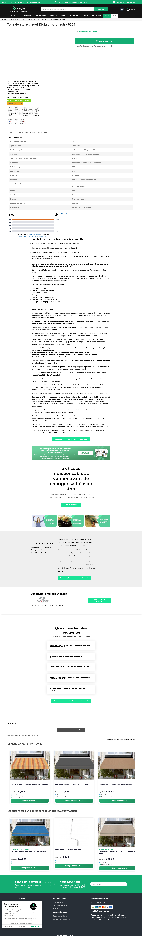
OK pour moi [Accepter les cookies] (35, 926)
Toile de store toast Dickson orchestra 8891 (115, 784)
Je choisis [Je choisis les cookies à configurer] (22, 926)
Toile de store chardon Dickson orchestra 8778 (28, 851)
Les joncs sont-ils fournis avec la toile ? (70, 667)
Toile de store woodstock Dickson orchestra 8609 (29, 784)
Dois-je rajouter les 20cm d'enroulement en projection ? (70, 678)
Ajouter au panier (104, 41)
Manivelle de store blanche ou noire (68, 849)
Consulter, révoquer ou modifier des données (121, 739)
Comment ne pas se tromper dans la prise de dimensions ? (70, 645)
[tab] (71, 645)
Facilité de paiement (100, 911)
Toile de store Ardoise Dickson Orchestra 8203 (72, 784)
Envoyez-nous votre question (71, 730)
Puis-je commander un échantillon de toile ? (68, 689)
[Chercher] (101, 9)
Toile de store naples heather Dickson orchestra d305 (117, 852)
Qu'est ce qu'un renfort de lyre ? (66, 657)
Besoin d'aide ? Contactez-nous (124, 2)
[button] (13, 16)
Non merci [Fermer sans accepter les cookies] (8, 926)
